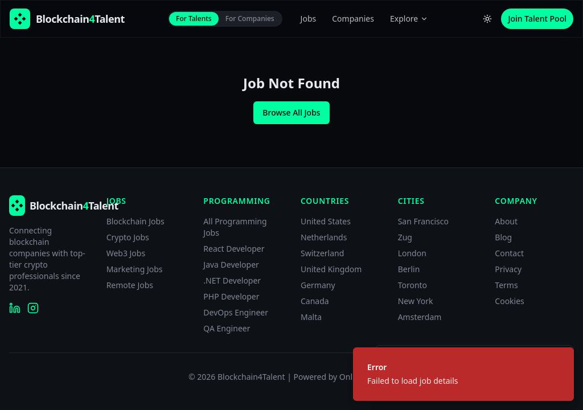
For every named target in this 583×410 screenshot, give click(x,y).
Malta (311, 316)
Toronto (412, 285)
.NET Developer (232, 280)
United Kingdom (331, 269)
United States (326, 221)
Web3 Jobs (126, 253)
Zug (405, 237)
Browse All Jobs (291, 112)
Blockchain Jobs (135, 221)
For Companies (249, 18)
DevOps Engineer (235, 312)
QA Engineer (226, 328)
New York (415, 301)
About (506, 221)
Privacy (508, 269)
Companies (353, 18)
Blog (503, 237)
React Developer (233, 248)
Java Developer (231, 264)
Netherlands (324, 237)
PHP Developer (231, 296)
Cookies (509, 301)
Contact (509, 253)
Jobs (309, 18)
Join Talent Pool (537, 18)
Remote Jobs (129, 285)
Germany (318, 285)
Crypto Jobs (127, 237)
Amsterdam (420, 316)
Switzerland (322, 253)
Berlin (409, 269)
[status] (463, 374)
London (412, 253)
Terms (506, 285)
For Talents (194, 18)
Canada (315, 301)
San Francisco (423, 221)
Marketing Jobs (134, 269)
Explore (409, 18)
